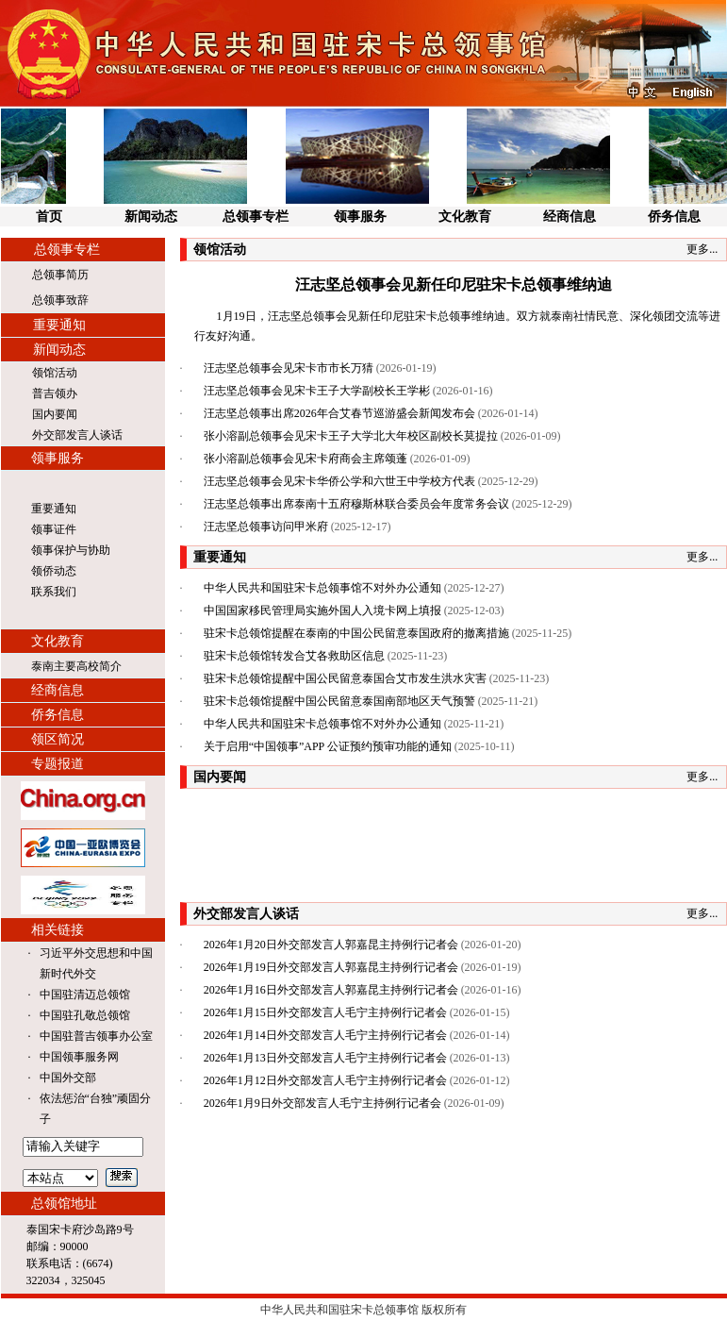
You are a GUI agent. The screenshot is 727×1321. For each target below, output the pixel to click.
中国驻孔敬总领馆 (85, 1015)
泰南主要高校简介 (76, 666)
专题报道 (57, 764)
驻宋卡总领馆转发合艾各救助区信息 (294, 655)
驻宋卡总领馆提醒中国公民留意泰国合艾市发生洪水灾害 (345, 678)
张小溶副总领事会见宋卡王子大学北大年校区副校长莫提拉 (351, 436)
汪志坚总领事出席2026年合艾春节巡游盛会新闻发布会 (339, 413)
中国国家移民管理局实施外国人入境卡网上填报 (322, 610)
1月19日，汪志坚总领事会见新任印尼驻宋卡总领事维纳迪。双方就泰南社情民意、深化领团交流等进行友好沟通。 (457, 326)
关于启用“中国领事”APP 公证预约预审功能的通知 (328, 746)
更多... (702, 249)
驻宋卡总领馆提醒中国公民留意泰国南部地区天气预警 (339, 701)
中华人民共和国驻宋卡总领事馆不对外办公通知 (322, 587)
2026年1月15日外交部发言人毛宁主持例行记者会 (325, 1012)
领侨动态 (53, 570)
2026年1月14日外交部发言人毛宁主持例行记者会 (325, 1035)
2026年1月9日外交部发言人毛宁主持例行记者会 (322, 1103)
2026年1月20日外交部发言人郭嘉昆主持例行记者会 (331, 944)
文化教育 (464, 216)
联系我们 (53, 591)
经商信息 (569, 216)
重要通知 (59, 325)
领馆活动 (54, 372)
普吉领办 (54, 393)
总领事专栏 (256, 216)
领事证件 (53, 529)
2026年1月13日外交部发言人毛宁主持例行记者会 (325, 1057)
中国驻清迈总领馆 (85, 994)
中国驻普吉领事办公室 (96, 1036)
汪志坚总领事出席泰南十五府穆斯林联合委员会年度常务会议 (356, 503)
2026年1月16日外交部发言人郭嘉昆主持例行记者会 (331, 989)
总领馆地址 (64, 1203)
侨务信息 (674, 216)
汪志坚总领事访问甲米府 (266, 526)
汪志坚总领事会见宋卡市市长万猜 (288, 368)
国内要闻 (54, 414)
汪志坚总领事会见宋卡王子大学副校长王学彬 (317, 390)
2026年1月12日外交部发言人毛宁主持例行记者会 (325, 1080)
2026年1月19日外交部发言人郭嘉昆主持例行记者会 (331, 967)
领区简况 (57, 739)
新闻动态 (150, 216)
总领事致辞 (60, 300)
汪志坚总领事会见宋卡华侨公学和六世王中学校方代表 (339, 481)
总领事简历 (60, 274)
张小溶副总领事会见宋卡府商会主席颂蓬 (305, 458)
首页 (49, 216)
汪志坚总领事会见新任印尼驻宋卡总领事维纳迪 (453, 284)
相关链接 (57, 930)
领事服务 (360, 216)
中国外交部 (68, 1077)
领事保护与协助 (70, 550)
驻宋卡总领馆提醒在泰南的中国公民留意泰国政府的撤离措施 (356, 633)
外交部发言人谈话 (77, 435)
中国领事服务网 (79, 1056)
